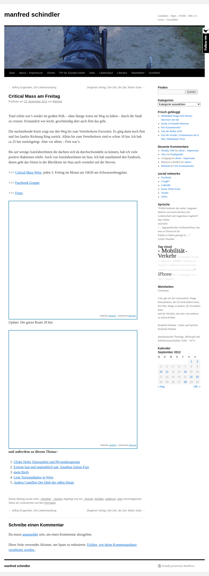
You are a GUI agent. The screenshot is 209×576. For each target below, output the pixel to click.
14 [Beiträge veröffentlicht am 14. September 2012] (185, 371)
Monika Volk (168, 150)
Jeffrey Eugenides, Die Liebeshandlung (32, 87)
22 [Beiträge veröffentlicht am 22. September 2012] (191, 376)
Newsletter (137, 72)
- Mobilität (45, 499)
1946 (160, 270)
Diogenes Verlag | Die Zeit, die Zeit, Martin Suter (116, 87)
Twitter (164, 192)
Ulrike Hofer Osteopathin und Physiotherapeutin (47, 462)
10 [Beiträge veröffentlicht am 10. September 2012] (161, 371)
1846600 (112, 316)
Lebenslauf (106, 72)
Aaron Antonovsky (187, 265)
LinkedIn (166, 185)
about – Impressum (31, 72)
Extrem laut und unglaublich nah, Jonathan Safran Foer (51, 467)
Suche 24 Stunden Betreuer (175, 123)
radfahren (110, 499)
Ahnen (51, 72)
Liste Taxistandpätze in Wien (33, 477)
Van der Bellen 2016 (171, 131)
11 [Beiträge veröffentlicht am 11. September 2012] (166, 371)
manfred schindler (32, 14)
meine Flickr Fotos (171, 189)
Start (12, 72)
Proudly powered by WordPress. (178, 565)
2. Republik (168, 279)
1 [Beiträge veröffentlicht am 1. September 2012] (191, 361)
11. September (164, 261)
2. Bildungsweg (188, 261)
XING (164, 196)
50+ (174, 275)
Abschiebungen (184, 257)
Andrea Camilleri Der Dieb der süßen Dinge (44, 482)
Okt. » (197, 386)
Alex (163, 154)
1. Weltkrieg (172, 265)
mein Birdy (21, 472)
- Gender (176, 260)
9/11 (165, 270)
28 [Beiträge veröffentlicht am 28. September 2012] (185, 382)
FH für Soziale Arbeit (72, 72)
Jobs (92, 72)
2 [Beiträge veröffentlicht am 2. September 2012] (197, 361)
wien (120, 499)
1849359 (112, 445)
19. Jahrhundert (184, 275)
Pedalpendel (177, 154)
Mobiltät (99, 499)
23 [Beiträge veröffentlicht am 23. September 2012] (197, 376)
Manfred (57, 101)
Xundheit (154, 72)
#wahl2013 (176, 270)
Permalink (49, 502)
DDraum (165, 165)
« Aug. (161, 386)
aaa (169, 270)
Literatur (122, 72)
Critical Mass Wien (28, 172)
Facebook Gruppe (27, 183)
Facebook (166, 177)
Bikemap (132, 316)
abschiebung (187, 270)
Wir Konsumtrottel (171, 127)
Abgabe (195, 257)
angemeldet (30, 534)
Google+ (165, 181)
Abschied (162, 265)
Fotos (19, 193)
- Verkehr (57, 499)
